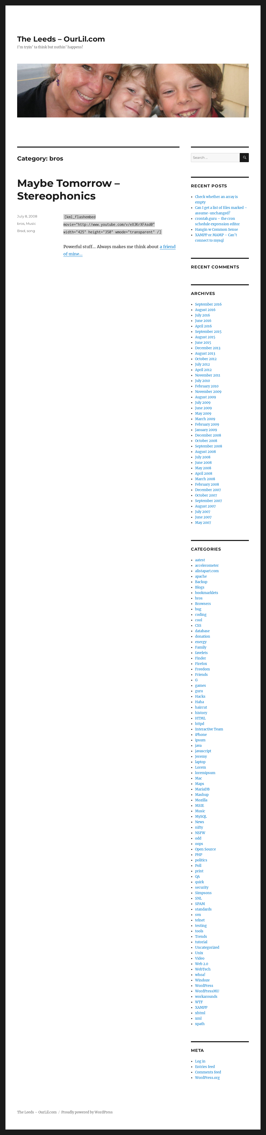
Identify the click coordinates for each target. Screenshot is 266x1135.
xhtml (200, 1013)
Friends (201, 674)
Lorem (200, 767)
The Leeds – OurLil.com (61, 39)
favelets (201, 653)
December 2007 (208, 490)
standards (203, 909)
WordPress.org (207, 1077)
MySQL (201, 816)
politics (201, 860)
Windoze (202, 980)
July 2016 (202, 315)
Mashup (202, 795)
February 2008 (207, 484)
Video (199, 958)
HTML (200, 718)
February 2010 (206, 386)
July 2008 (202, 457)
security (201, 887)
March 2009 (205, 419)
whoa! (200, 975)
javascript (203, 751)
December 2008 (208, 435)
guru (199, 691)
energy (201, 642)
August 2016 (205, 310)
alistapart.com (207, 571)
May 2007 (203, 522)
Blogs (199, 587)
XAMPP (201, 1007)
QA (197, 876)
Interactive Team (209, 729)
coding (201, 614)
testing (201, 925)
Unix (199, 953)
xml (198, 1018)
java (198, 745)
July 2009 (203, 402)
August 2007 (205, 506)
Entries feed (205, 1067)
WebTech (203, 969)
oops (199, 844)
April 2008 (203, 473)
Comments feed (208, 1072)
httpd (199, 724)
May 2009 (203, 413)
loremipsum (205, 773)
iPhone (201, 735)
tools (199, 931)
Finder (200, 658)
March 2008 (205, 479)
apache (201, 576)
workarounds (206, 996)
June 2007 (203, 517)
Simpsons (203, 893)
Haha (199, 702)
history (201, 713)
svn (198, 915)
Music (31, 223)
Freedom (202, 669)
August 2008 (205, 452)
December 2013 (207, 348)
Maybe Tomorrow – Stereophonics (68, 189)
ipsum (200, 740)
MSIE (199, 805)
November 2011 (207, 375)
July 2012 (202, 364)
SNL (198, 898)
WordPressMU (207, 991)
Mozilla (201, 800)
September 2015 (208, 331)
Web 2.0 (201, 964)
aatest (200, 560)
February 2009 (207, 424)
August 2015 (205, 337)
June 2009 (203, 408)
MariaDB (202, 789)
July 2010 (202, 381)
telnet (200, 920)
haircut (201, 707)
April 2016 (203, 326)
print (199, 871)
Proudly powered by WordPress (87, 1112)
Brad (21, 231)
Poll (198, 865)
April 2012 (203, 370)
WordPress (204, 986)
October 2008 (206, 441)
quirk (199, 882)
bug (198, 609)
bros (20, 223)
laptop (200, 762)
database (202, 631)
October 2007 (206, 495)
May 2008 (203, 468)
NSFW (200, 833)
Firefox (201, 664)
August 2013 (205, 353)
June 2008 (203, 462)
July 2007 (202, 512)
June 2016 (203, 321)
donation (202, 636)
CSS (198, 625)
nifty (199, 827)
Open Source (205, 849)
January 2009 (206, 430)
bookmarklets (206, 593)
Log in (200, 1061)
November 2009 (208, 392)
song (31, 231)
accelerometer (207, 565)
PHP (198, 855)
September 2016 (208, 304)
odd (198, 838)
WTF (199, 1002)
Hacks (200, 696)
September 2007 (208, 501)
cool (198, 620)
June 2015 (203, 342)
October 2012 (206, 359)
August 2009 (205, 397)
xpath (200, 1024)
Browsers (203, 604)
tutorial (201, 942)
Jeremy (201, 756)
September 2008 (208, 446)
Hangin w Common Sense (216, 229)
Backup (201, 582)
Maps (199, 784)
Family (200, 647)
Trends (201, 936)
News (199, 822)
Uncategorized (207, 947)
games (200, 685)
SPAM (200, 904)
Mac (198, 778)
